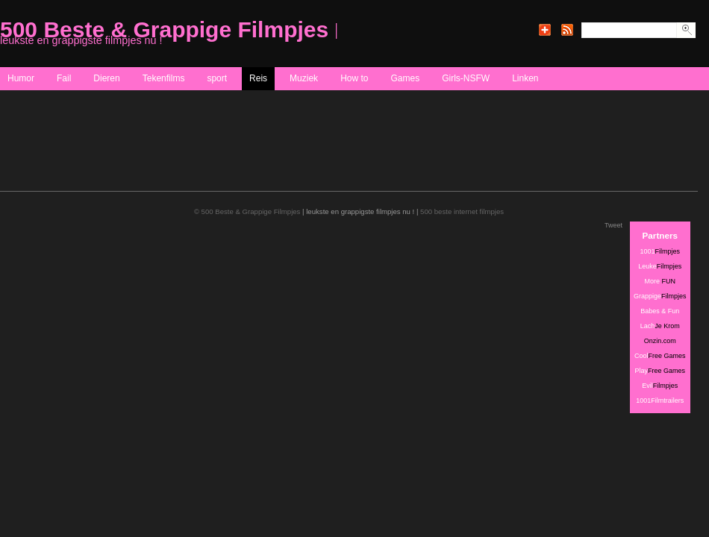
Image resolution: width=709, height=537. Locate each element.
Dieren (106, 78)
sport (217, 78)
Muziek (304, 78)
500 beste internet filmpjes (462, 211)
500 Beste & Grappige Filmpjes (164, 29)
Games (404, 78)
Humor (20, 78)
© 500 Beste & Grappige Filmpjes (247, 211)
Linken (525, 78)
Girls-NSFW (466, 78)
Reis (258, 78)
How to (354, 78)
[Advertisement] (271, 155)
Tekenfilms (164, 78)
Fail (64, 78)
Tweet (613, 225)
